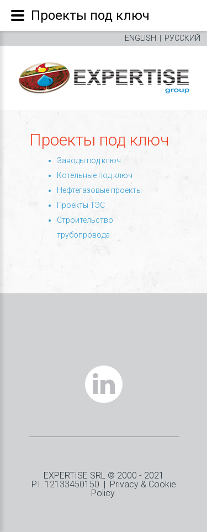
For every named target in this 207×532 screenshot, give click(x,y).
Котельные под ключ (94, 175)
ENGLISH (140, 38)
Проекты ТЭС (81, 205)
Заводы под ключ (89, 160)
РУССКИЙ (182, 38)
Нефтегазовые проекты (99, 190)
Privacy (124, 484)
